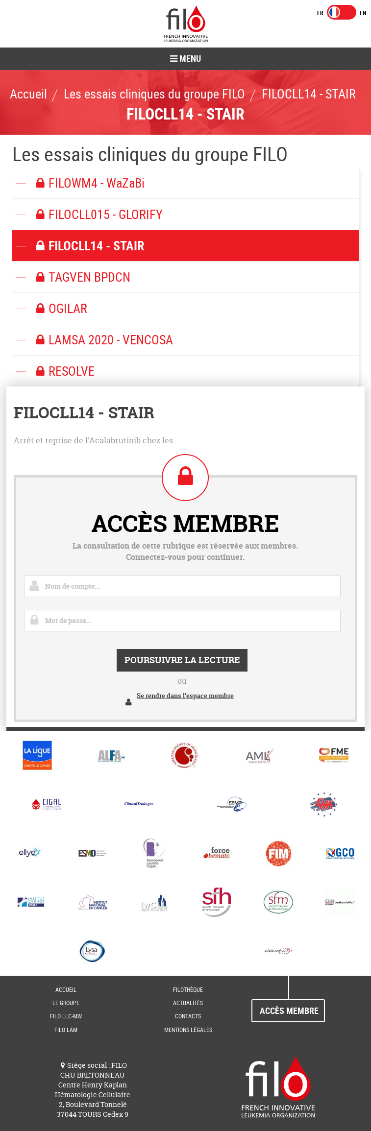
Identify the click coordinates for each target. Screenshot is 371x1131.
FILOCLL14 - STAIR (88, 245)
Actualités (188, 1003)
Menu (185, 58)
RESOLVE (63, 371)
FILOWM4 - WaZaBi (88, 183)
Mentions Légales (188, 1030)
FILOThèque (188, 989)
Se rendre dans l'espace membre (185, 696)
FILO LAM (65, 1030)
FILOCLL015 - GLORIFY (97, 214)
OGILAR (59, 308)
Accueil (65, 989)
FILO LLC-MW (66, 1016)
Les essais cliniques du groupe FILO (150, 153)
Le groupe (65, 1003)
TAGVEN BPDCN (81, 277)
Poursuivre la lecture (182, 660)
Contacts (188, 1016)
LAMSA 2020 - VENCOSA (102, 339)
